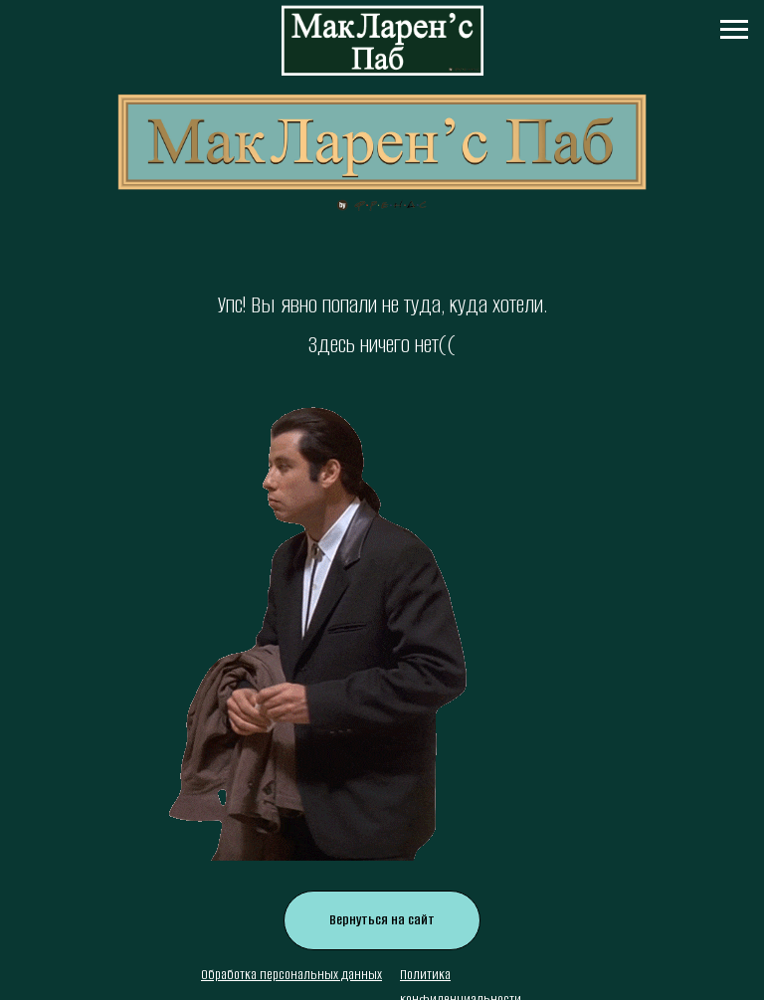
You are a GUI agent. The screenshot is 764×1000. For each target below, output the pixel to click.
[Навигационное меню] (734, 30)
